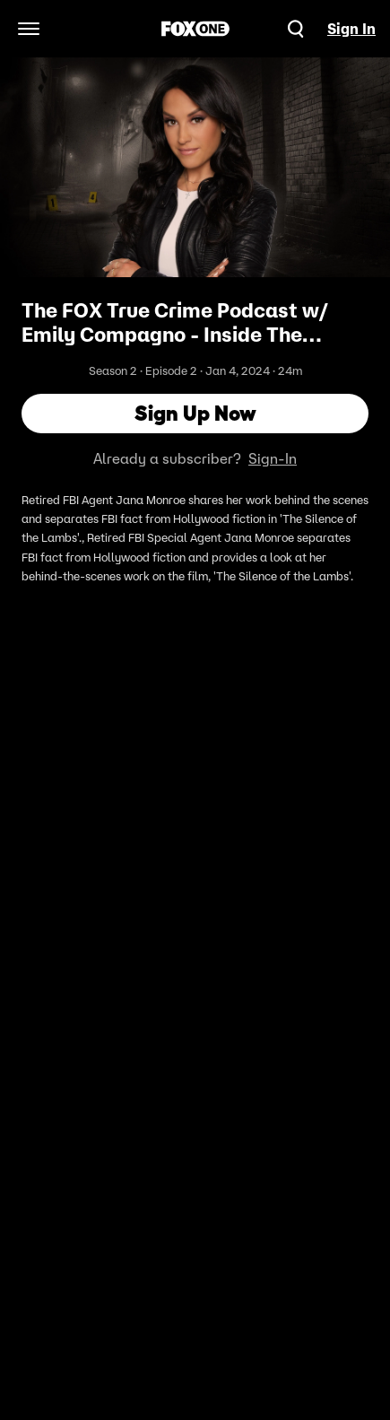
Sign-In (272, 458)
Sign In (351, 29)
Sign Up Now (195, 413)
